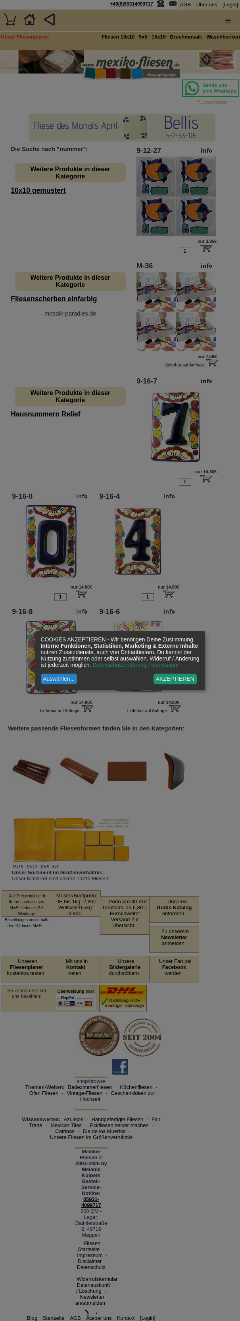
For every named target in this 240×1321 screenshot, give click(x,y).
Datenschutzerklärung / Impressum (135, 665)
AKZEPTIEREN (175, 679)
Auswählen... (59, 679)
